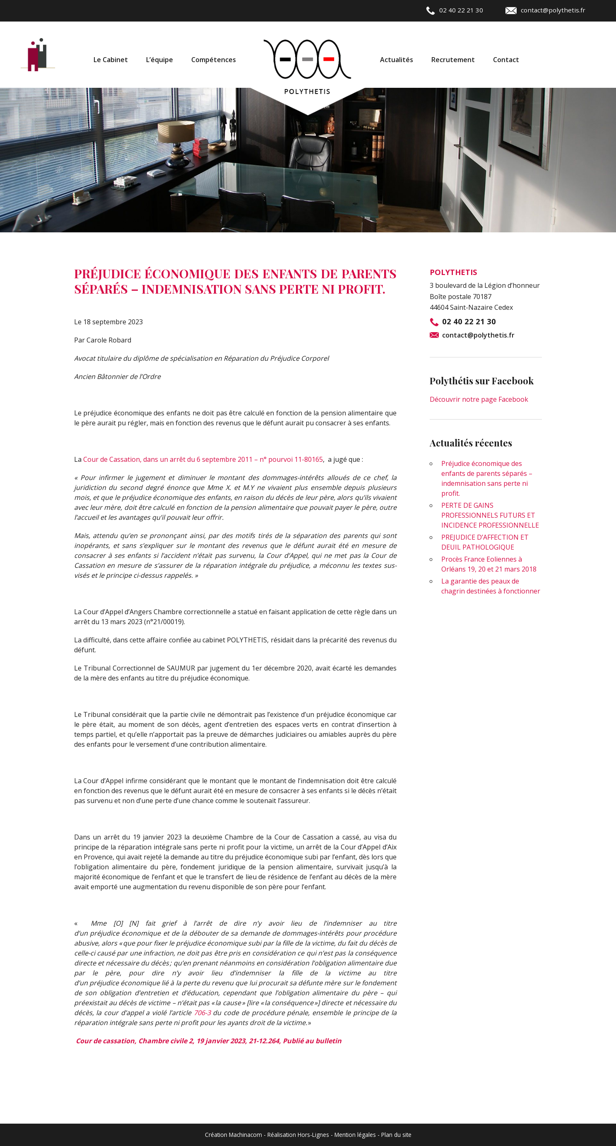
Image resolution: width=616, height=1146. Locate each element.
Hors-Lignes (313, 1135)
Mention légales (355, 1135)
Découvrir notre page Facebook (479, 399)
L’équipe (159, 59)
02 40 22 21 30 (454, 10)
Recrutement (453, 59)
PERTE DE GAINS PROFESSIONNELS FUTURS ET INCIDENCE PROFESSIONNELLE (490, 515)
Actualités (396, 59)
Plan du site (396, 1135)
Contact (506, 59)
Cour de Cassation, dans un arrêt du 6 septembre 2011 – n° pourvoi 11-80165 (203, 459)
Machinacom (245, 1135)
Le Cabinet (111, 59)
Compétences (213, 59)
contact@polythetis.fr (545, 10)
